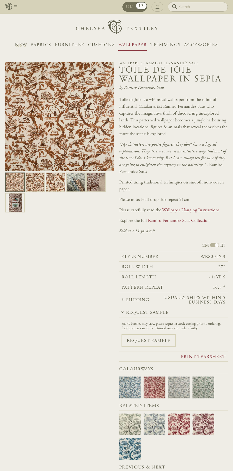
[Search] (198, 7)
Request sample (149, 340)
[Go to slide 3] (76, 182)
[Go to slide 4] (96, 182)
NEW (21, 45)
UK (129, 7)
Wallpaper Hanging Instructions (190, 210)
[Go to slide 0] (15, 182)
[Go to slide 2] (55, 182)
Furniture (69, 45)
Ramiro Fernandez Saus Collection (179, 220)
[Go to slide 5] (15, 202)
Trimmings (165, 45)
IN (222, 245)
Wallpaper (132, 45)
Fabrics (40, 45)
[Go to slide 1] (35, 182)
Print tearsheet (203, 357)
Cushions (101, 45)
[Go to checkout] (157, 7)
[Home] (116, 28)
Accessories (201, 45)
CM (205, 245)
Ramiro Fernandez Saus (172, 63)
